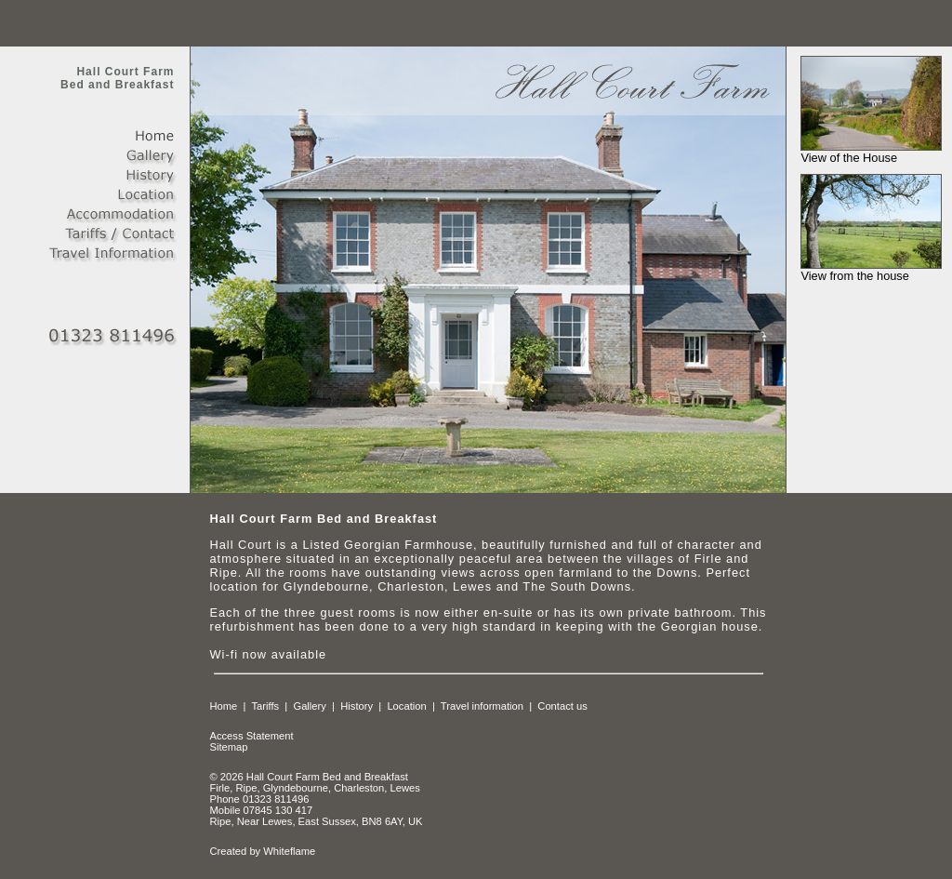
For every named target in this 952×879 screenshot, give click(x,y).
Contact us (562, 706)
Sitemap (228, 746)
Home (223, 706)
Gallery (309, 706)
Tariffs (265, 706)
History (356, 706)
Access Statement (251, 735)
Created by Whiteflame (262, 851)
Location (406, 706)
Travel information (482, 706)
